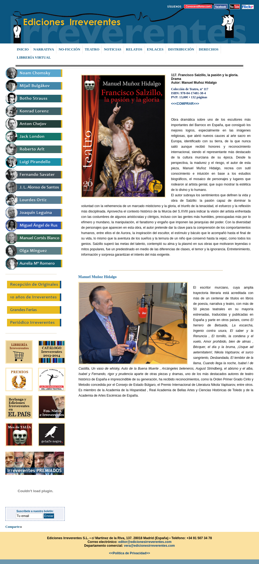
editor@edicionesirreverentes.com (144, 542)
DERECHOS (209, 49)
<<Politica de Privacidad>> (129, 553)
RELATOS (134, 49)
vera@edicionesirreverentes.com (149, 546)
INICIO (23, 49)
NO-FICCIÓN (69, 49)
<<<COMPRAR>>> (185, 104)
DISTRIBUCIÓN (181, 49)
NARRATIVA (43, 49)
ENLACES (155, 49)
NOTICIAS (112, 49)
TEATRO (92, 49)
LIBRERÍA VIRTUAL (34, 57)
